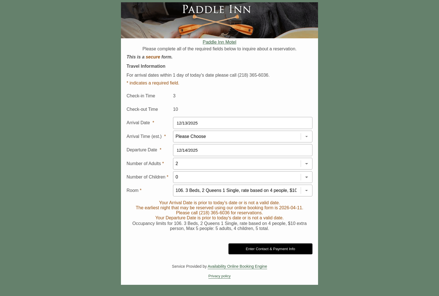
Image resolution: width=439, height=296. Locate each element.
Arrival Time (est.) (146, 136)
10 (175, 109)
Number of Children (147, 177)
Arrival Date (140, 122)
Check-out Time (142, 109)
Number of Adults (145, 163)
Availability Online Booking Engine (237, 266)
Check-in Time (141, 95)
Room (134, 190)
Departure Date (144, 149)
